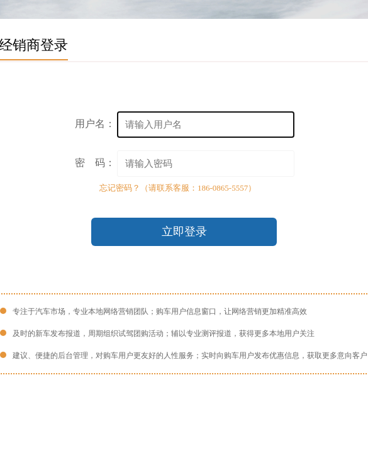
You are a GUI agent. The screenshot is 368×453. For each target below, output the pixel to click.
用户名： (95, 123)
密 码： (95, 162)
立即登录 (184, 231)
